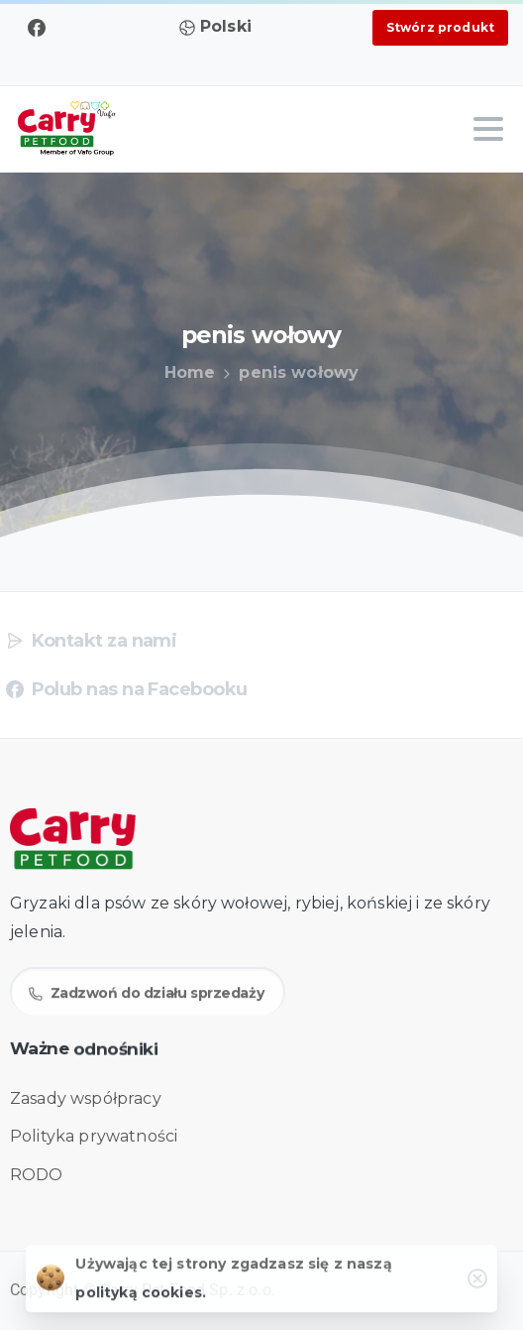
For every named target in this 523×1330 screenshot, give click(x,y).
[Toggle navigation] (488, 129)
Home (189, 372)
